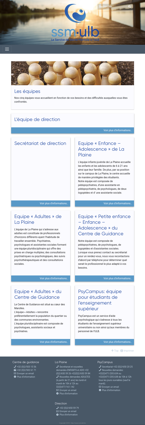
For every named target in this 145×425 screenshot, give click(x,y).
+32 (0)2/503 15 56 (25, 366)
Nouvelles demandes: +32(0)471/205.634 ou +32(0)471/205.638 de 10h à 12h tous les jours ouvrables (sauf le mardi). (115, 377)
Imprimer (127, 350)
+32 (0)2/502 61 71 (25, 370)
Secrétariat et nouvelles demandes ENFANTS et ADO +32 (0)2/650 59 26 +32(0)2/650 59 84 (73, 370)
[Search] (111, 7)
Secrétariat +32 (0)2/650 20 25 (116, 366)
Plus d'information (26, 377)
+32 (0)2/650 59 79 (67, 408)
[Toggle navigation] (7, 49)
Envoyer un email (24, 373)
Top (115, 350)
